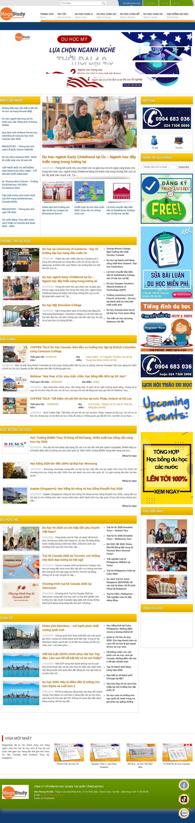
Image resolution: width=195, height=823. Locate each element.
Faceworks (49, 798)
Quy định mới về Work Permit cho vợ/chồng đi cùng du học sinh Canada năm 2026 (19, 135)
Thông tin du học (15, 241)
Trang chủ (46, 15)
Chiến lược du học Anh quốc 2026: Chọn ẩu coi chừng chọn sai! (89, 210)
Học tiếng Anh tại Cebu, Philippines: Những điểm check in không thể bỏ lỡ (119, 628)
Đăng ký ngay (129, 456)
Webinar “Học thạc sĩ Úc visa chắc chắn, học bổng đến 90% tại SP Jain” (78, 376)
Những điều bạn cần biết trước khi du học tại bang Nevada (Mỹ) (20, 109)
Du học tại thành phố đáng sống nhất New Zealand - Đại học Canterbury (122, 263)
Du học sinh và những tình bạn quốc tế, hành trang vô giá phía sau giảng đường (121, 698)
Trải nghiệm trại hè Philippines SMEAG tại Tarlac (118, 562)
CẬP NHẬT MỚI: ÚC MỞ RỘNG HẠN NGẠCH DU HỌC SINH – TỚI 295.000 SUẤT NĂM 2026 (19, 170)
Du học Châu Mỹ (130, 15)
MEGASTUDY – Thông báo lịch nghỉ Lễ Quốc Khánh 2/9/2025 (18, 148)
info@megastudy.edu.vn (53, 795)
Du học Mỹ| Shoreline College (62, 305)
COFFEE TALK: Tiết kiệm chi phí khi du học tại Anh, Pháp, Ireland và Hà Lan (81, 398)
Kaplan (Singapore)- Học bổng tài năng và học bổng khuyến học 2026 (76, 488)
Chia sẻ (164, 3)
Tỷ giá (155, 142)
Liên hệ (175, 3)
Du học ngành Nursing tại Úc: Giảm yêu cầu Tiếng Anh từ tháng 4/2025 (19, 121)
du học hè (9, 519)
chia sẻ (6, 618)
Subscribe (183, 167)
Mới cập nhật (11, 100)
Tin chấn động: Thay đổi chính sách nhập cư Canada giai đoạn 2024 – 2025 (18, 223)
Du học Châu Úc (153, 15)
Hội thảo (151, 3)
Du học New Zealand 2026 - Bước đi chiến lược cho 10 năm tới (19, 158)
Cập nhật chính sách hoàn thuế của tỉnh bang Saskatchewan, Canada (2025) (18, 198)
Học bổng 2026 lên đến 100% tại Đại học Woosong (63, 463)
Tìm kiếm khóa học (132, 3)
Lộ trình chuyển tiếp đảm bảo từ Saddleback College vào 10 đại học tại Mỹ (121, 210)
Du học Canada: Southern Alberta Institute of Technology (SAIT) (120, 286)
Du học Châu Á (84, 15)
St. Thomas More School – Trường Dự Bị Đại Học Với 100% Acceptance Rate (20, 184)
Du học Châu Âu (106, 15)
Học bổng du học (178, 15)
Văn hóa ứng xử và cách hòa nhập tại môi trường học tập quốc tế (121, 686)
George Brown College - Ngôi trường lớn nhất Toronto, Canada (119, 251)
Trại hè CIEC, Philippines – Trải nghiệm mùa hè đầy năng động (120, 597)
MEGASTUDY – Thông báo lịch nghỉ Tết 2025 (18, 211)
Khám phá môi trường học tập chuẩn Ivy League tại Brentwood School (56, 210)
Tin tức (64, 15)
